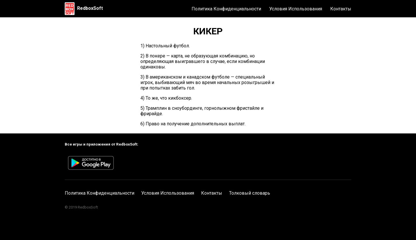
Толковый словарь (249, 193)
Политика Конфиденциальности (226, 9)
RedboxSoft (90, 8)
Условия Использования (295, 9)
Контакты (340, 9)
